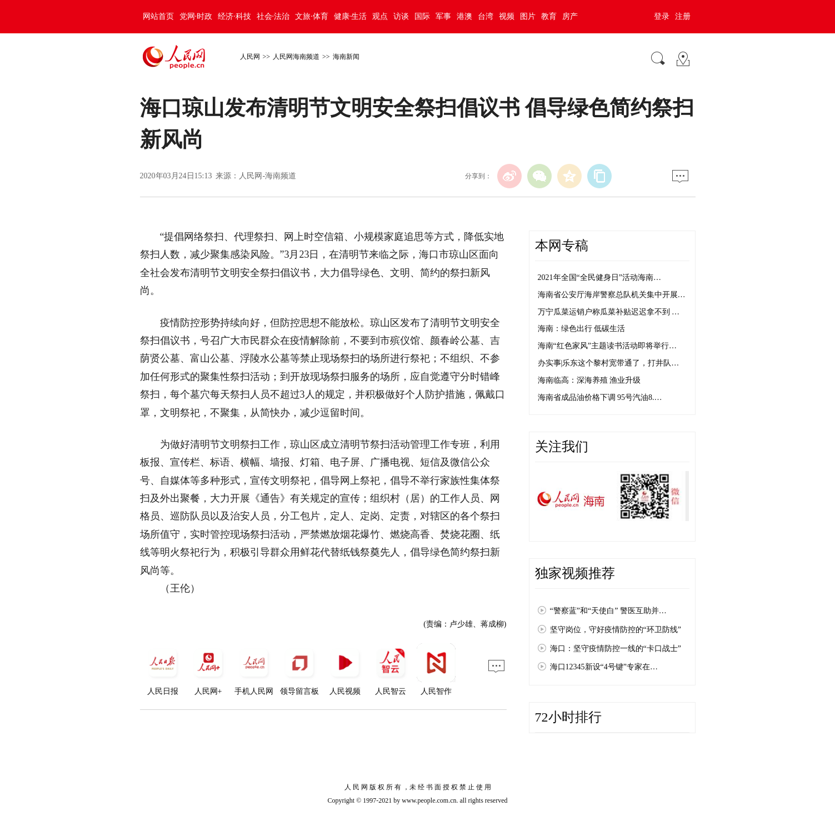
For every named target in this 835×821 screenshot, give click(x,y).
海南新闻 (346, 57)
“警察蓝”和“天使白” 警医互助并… (608, 611)
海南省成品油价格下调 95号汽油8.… (600, 397)
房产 (570, 16)
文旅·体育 (311, 16)
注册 (683, 16)
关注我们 (561, 446)
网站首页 (158, 16)
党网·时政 (196, 16)
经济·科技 (234, 16)
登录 (661, 16)
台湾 (485, 16)
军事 (443, 16)
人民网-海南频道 (267, 176)
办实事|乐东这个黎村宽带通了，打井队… (608, 363)
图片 (528, 16)
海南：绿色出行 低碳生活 (582, 328)
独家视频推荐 (575, 573)
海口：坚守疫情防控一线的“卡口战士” (615, 648)
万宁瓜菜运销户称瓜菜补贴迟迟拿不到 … (609, 312)
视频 (506, 16)
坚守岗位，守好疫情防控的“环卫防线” (615, 629)
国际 (422, 16)
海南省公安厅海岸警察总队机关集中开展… (612, 295)
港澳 (464, 16)
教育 (549, 16)
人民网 (250, 57)
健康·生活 (350, 16)
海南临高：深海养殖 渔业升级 (589, 380)
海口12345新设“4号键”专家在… (604, 667)
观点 (380, 16)
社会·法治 (273, 16)
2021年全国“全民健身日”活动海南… (599, 277)
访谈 (401, 16)
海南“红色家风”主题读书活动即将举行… (607, 346)
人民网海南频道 (296, 57)
